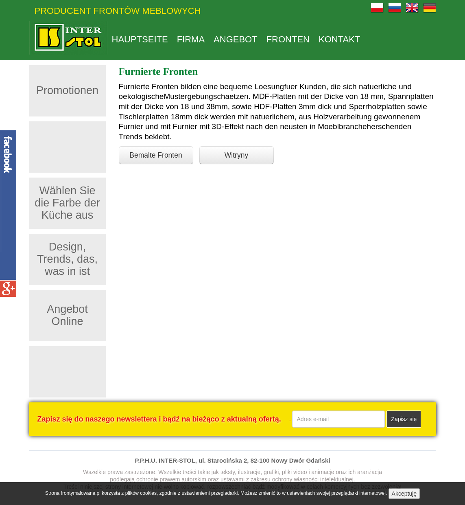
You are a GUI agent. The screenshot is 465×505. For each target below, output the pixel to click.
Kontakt (339, 39)
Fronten (288, 39)
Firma (191, 39)
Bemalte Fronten (155, 155)
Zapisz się (404, 419)
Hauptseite (140, 39)
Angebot (236, 39)
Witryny (236, 155)
